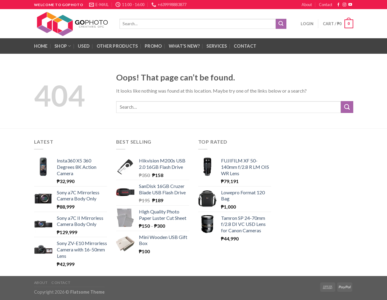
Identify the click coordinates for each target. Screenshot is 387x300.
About (307, 4)
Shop (62, 46)
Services (216, 46)
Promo (153, 46)
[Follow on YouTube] (350, 5)
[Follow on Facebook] (338, 5)
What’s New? (184, 46)
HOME (41, 46)
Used (84, 46)
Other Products (117, 46)
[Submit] (281, 24)
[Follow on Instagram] (344, 5)
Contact (325, 4)
